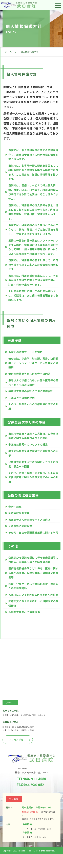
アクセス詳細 (16, 739)
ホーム (8, 52)
